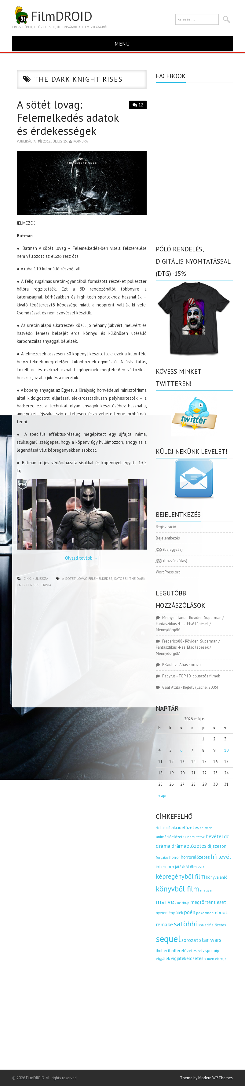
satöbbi (121, 578)
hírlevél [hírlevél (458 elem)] (221, 856)
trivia (46, 585)
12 (140, 105)
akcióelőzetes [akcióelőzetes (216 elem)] (185, 827)
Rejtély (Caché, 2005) (200, 687)
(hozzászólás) (171, 560)
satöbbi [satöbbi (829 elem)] (185, 923)
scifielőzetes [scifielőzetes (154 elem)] (215, 925)
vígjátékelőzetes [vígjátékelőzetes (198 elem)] (187, 958)
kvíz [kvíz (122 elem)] (201, 867)
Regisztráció (166, 526)
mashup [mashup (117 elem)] (183, 902)
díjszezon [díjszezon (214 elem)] (216, 846)
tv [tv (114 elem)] (199, 951)
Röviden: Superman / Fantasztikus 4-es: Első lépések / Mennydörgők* (190, 623)
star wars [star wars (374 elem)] (210, 939)
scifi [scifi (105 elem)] (201, 925)
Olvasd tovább (81, 558)
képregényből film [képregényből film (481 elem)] (180, 876)
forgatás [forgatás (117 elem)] (162, 857)
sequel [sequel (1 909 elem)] (168, 938)
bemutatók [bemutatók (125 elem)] (196, 837)
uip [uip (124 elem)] (216, 950)
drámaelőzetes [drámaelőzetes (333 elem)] (189, 845)
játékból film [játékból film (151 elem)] (186, 866)
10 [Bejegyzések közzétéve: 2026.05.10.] (226, 750)
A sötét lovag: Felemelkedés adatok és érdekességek (68, 117)
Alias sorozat (190, 664)
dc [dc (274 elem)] (226, 836)
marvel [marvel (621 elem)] (166, 901)
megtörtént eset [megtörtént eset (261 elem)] (208, 902)
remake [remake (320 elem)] (164, 924)
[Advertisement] (81, 651)
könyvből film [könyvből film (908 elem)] (177, 889)
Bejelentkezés (168, 538)
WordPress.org (168, 572)
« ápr (162, 795)
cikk (27, 578)
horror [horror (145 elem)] (174, 857)
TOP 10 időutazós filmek (199, 676)
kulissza (40, 578)
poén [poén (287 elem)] (189, 912)
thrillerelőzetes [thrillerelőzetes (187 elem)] (182, 950)
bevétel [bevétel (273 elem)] (214, 836)
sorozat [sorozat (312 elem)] (189, 939)
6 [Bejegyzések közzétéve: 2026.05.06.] (181, 750)
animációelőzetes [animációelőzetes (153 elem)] (171, 837)
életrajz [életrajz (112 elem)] (220, 959)
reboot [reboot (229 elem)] (221, 912)
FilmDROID (52, 15)
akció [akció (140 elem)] (166, 827)
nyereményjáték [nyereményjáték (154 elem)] (169, 912)
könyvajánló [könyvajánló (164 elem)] (217, 877)
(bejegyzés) (169, 549)
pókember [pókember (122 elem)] (204, 912)
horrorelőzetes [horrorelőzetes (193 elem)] (195, 857)
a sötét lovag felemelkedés (87, 578)
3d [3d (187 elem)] (158, 827)
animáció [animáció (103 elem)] (206, 828)
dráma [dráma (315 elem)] (163, 845)
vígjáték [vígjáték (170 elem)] (163, 958)
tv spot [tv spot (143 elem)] (207, 950)
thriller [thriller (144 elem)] (161, 950)
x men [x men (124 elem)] (209, 958)
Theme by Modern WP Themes (206, 1077)
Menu (122, 43)
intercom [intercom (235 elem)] (165, 866)
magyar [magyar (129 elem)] (206, 890)
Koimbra (80, 141)
